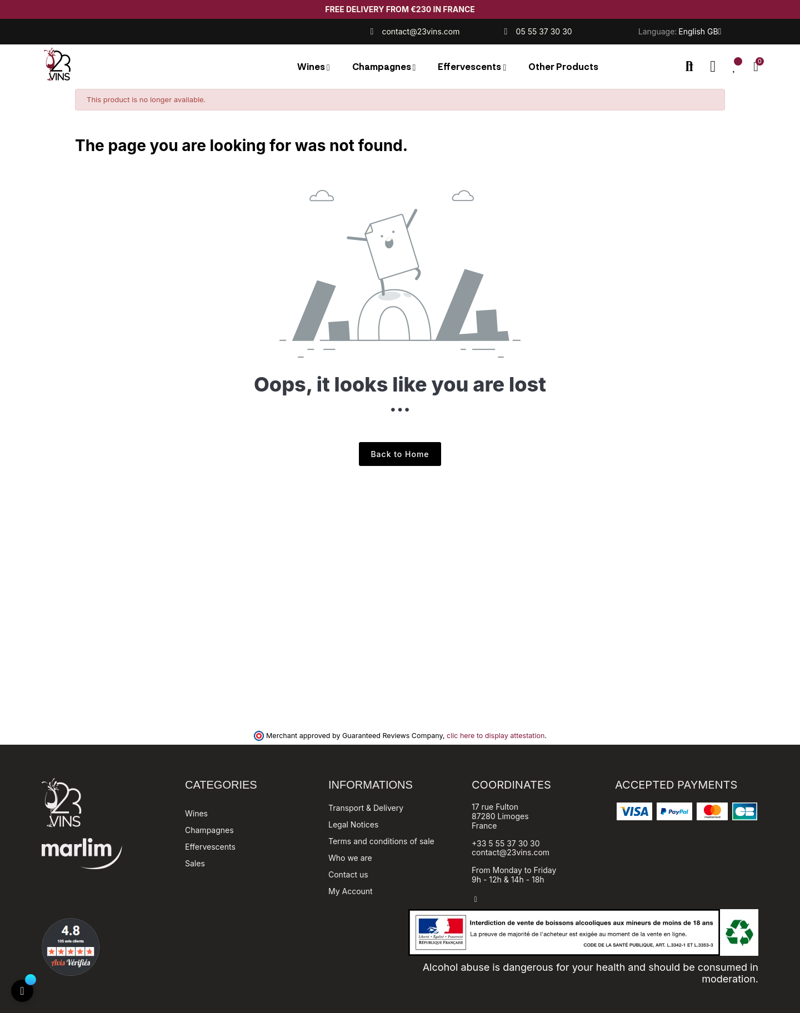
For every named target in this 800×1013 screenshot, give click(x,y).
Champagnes (209, 830)
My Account (350, 891)
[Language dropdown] (699, 31)
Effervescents (210, 846)
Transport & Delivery (365, 808)
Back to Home (400, 454)
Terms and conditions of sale (381, 841)
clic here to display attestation (495, 735)
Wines (196, 813)
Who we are (350, 857)
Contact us (348, 874)
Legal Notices (353, 824)
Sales (195, 863)
